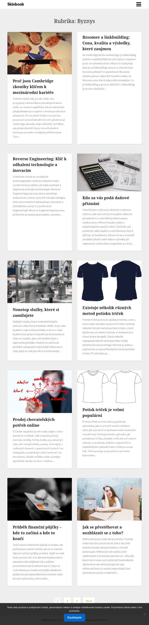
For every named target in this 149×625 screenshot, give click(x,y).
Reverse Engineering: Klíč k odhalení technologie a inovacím (39, 164)
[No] (144, 614)
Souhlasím (74, 617)
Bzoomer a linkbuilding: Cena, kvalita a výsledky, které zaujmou (106, 42)
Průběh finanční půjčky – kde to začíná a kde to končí (37, 532)
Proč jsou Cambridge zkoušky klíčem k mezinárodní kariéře (33, 86)
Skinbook (15, 4)
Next (89, 600)
